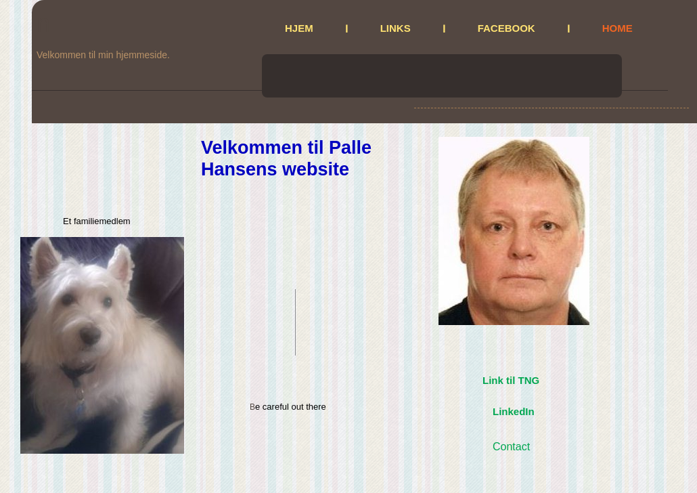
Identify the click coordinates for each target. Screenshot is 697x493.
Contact (511, 446)
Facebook (506, 28)
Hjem (299, 28)
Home (617, 28)
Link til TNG (510, 380)
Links (395, 28)
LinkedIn (514, 411)
